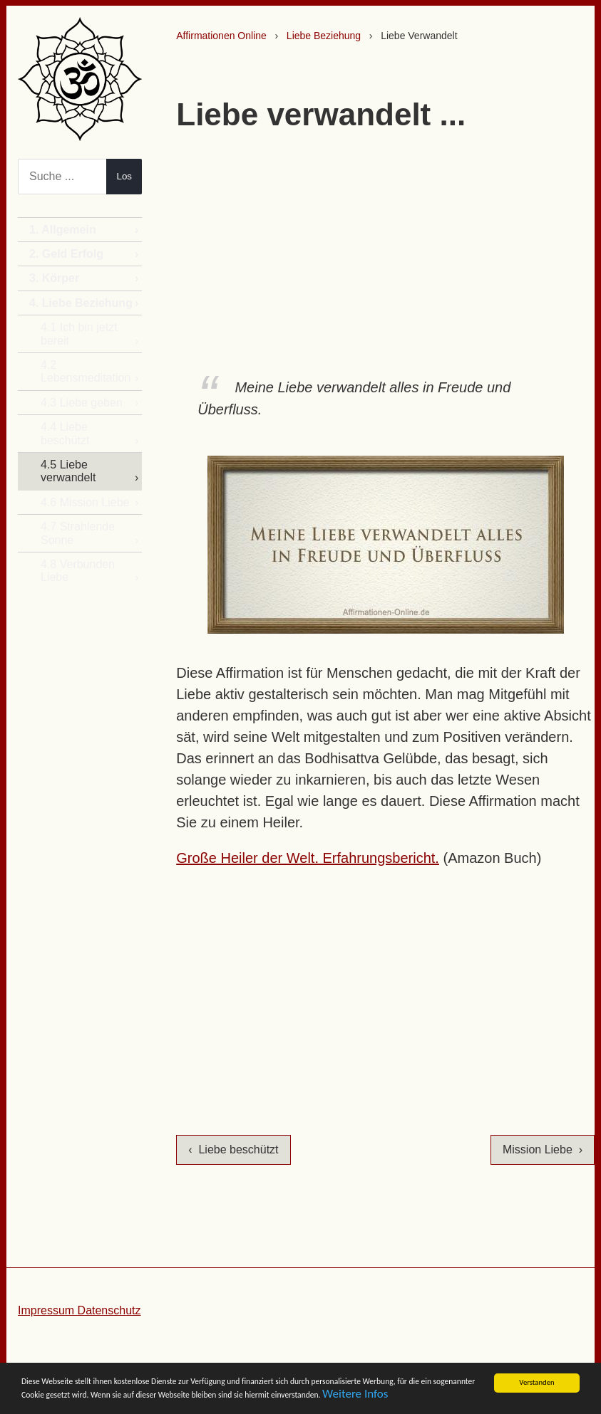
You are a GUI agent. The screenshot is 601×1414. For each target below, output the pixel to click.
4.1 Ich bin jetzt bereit (79, 333)
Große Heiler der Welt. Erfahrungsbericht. (307, 858)
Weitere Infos (296, 1398)
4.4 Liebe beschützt (65, 433)
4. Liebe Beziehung (81, 303)
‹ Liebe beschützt (233, 1149)
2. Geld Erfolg (66, 254)
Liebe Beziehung (324, 35)
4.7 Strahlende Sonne (78, 532)
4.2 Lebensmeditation (85, 371)
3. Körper (54, 278)
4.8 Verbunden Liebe (78, 570)
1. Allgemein (62, 230)
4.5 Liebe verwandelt (68, 471)
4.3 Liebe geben (82, 403)
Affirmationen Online (221, 35)
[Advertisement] (385, 248)
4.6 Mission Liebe (85, 502)
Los (125, 176)
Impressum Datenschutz (79, 1310)
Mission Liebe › (542, 1149)
